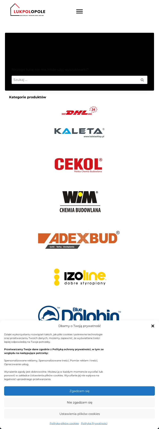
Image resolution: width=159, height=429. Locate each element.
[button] (153, 326)
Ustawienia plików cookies (79, 414)
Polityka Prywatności (94, 423)
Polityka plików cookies (64, 423)
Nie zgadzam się (79, 402)
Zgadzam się (79, 391)
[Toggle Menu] (79, 11)
